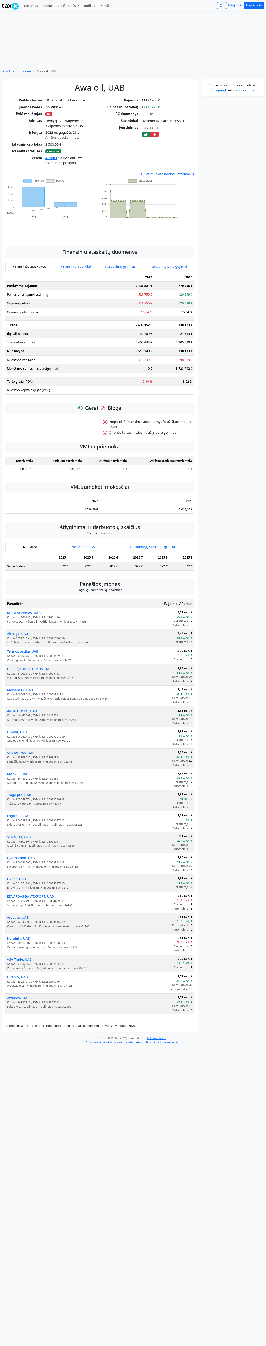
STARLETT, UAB (19, 837)
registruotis (245, 90)
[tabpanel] (99, 335)
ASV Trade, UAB (19, 959)
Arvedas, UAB (18, 917)
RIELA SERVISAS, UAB (24, 612)
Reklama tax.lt (156, 1038)
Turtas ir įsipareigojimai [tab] (168, 266)
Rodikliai (89, 5)
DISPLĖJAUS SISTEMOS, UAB (29, 669)
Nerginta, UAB (18, 938)
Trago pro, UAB (19, 795)
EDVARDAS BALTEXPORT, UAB (30, 896)
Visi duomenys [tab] (83, 546)
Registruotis (254, 5)
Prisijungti (235, 5)
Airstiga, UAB (17, 633)
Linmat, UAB (17, 732)
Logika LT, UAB (19, 815)
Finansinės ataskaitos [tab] (29, 266)
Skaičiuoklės (67, 5)
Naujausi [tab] (30, 546)
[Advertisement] (100, 231)
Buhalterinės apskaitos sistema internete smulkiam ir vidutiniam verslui (133, 1042)
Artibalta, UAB (18, 998)
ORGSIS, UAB (17, 977)
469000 (51, 158)
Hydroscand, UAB (21, 858)
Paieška (106, 5)
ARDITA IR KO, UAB (22, 711)
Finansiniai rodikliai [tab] (76, 266)
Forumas (31, 5)
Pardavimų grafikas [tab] (120, 266)
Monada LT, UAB (20, 690)
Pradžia (8, 71)
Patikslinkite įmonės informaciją (166, 174)
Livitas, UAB (16, 878)
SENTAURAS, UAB (20, 752)
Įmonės (47, 5)
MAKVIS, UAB (17, 774)
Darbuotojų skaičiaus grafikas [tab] (153, 546)
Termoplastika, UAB (22, 651)
